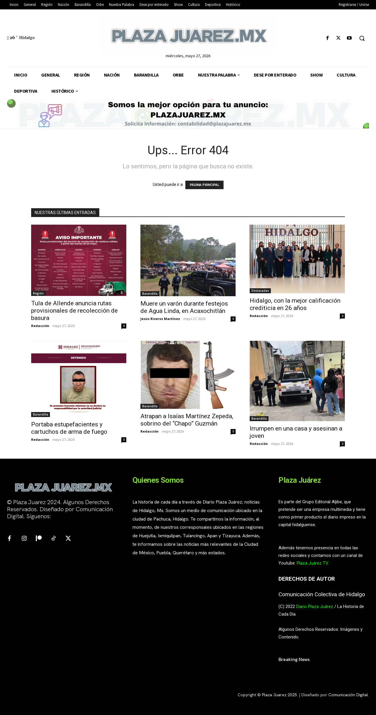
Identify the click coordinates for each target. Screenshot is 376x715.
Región (38, 293)
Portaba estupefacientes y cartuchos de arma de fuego (69, 428)
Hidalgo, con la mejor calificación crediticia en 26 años (295, 304)
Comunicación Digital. (348, 694)
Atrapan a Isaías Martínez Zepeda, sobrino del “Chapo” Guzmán (186, 420)
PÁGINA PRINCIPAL (204, 185)
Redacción (40, 325)
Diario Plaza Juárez (314, 606)
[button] (362, 38)
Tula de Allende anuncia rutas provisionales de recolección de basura (74, 310)
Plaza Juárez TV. (313, 563)
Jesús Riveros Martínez (160, 318)
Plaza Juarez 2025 (279, 694)
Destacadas (260, 291)
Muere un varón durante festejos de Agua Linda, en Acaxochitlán (184, 307)
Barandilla (149, 294)
